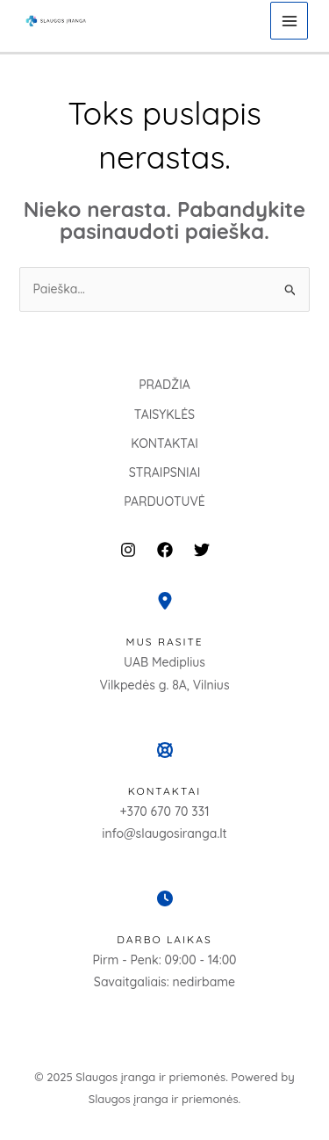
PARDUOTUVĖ (164, 501)
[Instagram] (128, 550)
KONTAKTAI (164, 443)
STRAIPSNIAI (165, 472)
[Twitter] (202, 550)
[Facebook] (165, 550)
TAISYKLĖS (164, 414)
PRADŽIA (164, 385)
